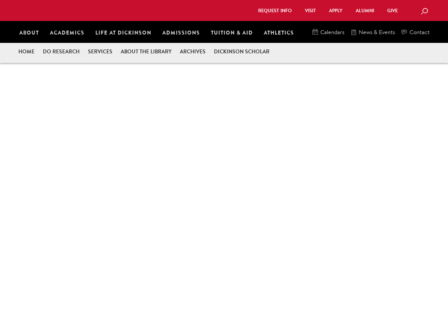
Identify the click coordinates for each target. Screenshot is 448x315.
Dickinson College (112, 9)
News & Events (373, 32)
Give (392, 10)
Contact (416, 32)
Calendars (328, 32)
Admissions (181, 32)
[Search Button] (424, 12)
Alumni (365, 10)
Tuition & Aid (232, 32)
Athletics (279, 32)
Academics (67, 32)
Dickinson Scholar (242, 51)
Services (100, 51)
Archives (193, 51)
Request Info (275, 10)
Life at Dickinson (123, 32)
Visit (310, 10)
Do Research (61, 51)
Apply (336, 10)
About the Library (146, 51)
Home (26, 51)
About (29, 32)
